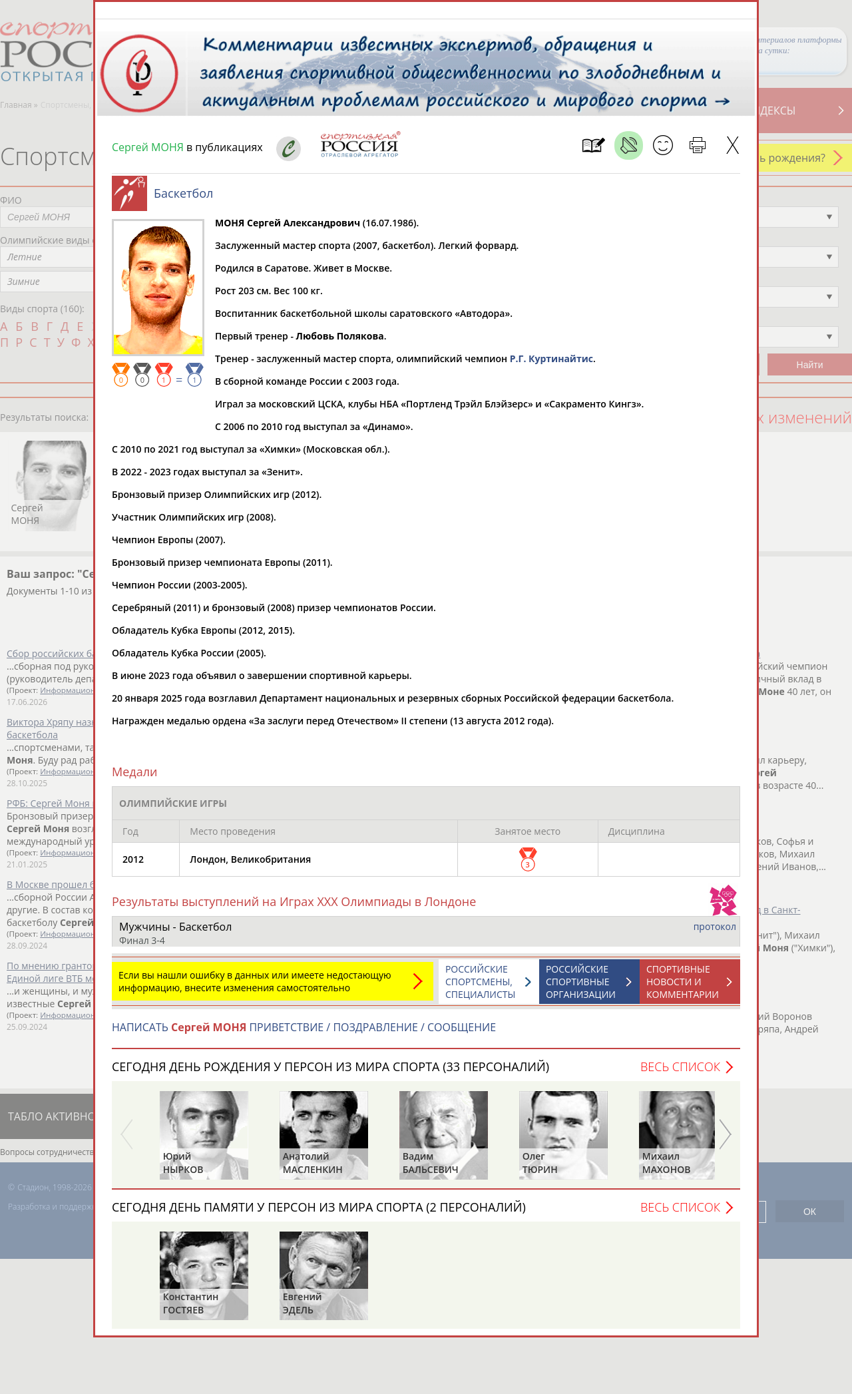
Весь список (680, 1073)
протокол (715, 933)
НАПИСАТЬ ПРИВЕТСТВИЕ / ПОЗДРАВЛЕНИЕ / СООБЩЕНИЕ (304, 1034)
